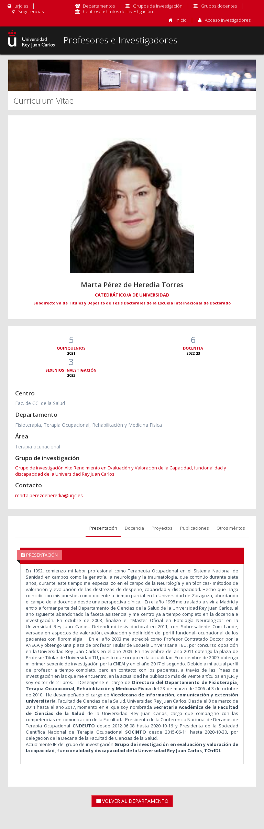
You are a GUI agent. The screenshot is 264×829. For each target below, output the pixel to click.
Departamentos (99, 6)
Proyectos (162, 528)
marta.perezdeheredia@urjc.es (49, 495)
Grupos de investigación (158, 6)
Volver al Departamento (132, 801)
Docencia (134, 528)
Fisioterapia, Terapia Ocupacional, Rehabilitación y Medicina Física (88, 425)
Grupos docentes (219, 6)
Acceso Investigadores (228, 20)
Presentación (103, 528)
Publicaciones (194, 528)
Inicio (181, 20)
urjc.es (17, 6)
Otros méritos (231, 528)
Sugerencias (27, 11)
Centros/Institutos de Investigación (118, 11)
